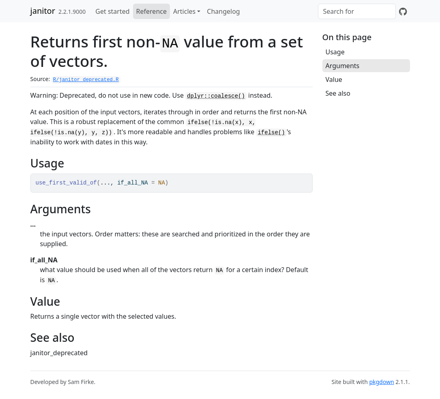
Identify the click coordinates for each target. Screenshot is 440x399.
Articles (184, 11)
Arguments (343, 65)
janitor (42, 10)
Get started (112, 11)
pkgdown (381, 382)
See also (338, 93)
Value (334, 79)
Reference (151, 11)
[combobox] (357, 11)
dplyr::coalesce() (216, 96)
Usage (335, 51)
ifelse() (271, 132)
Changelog (223, 11)
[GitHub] (403, 11)
